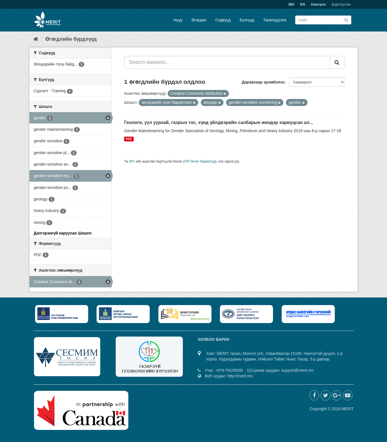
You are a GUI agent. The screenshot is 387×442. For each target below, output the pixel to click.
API (131, 161)
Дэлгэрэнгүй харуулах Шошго (63, 233)
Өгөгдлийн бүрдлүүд (71, 39)
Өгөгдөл (199, 20)
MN (291, 4)
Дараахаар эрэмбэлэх (263, 82)
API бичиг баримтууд (200, 161)
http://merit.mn (239, 376)
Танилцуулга (274, 20)
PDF (129, 139)
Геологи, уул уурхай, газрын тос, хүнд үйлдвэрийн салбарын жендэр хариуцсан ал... (218, 122)
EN (302, 4)
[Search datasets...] (227, 62)
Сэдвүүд (223, 20)
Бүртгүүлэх (341, 4)
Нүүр (178, 20)
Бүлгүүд (247, 20)
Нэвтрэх (318, 4)
